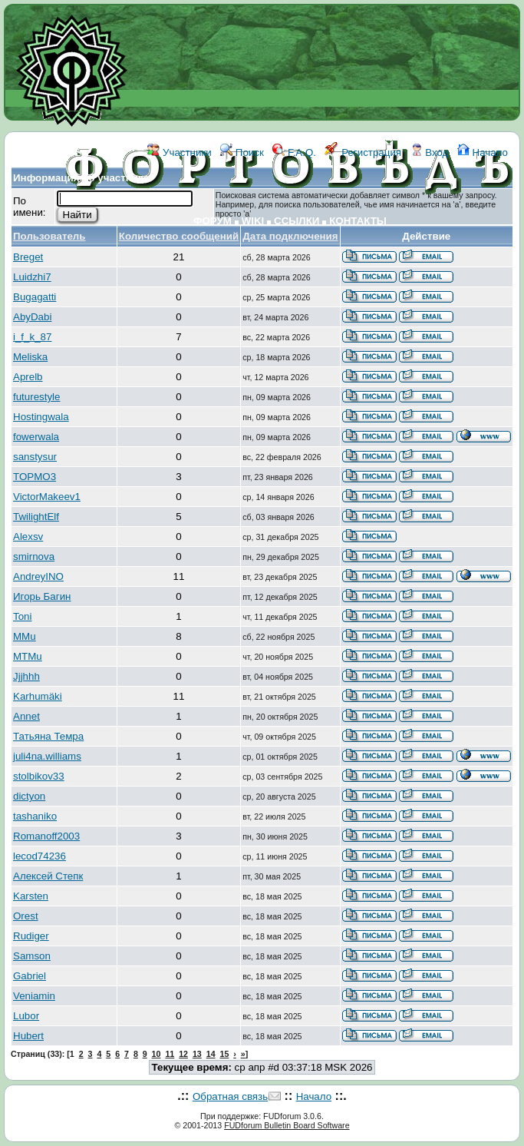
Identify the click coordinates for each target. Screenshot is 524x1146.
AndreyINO (38, 576)
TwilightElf (36, 516)
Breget (28, 257)
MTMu (27, 656)
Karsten (30, 896)
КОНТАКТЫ (358, 221)
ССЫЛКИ (296, 221)
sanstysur (35, 456)
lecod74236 (39, 856)
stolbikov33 (38, 776)
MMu (24, 636)
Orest (25, 916)
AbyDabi (32, 317)
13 (197, 1053)
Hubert (28, 1036)
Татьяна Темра (48, 736)
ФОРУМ (212, 221)
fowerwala (36, 436)
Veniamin (34, 996)
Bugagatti (34, 297)
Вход (429, 152)
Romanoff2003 (46, 836)
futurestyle (37, 396)
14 (211, 1053)
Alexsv (28, 536)
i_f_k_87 (32, 337)
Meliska (30, 357)
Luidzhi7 (32, 277)
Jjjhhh (26, 676)
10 (156, 1053)
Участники (179, 152)
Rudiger (31, 936)
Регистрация (363, 152)
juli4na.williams (47, 756)
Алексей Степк (48, 876)
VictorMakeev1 (47, 496)
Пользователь (49, 236)
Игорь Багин (42, 596)
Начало (482, 152)
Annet (26, 716)
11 (169, 1053)
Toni (22, 616)
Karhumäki (37, 696)
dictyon (29, 796)
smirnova (33, 556)
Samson (32, 956)
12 (183, 1053)
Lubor (26, 1016)
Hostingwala (41, 416)
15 (224, 1053)
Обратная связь (230, 1096)
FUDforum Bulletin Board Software (286, 1125)
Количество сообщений (179, 236)
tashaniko (35, 816)
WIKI (253, 221)
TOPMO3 (34, 476)
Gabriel (29, 976)
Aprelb (28, 377)
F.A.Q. (294, 152)
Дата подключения (290, 236)
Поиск (242, 152)
